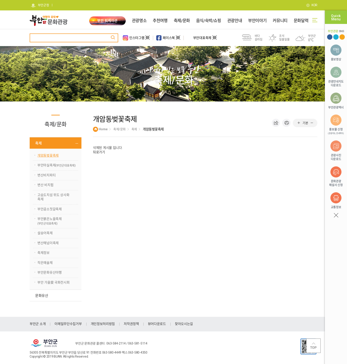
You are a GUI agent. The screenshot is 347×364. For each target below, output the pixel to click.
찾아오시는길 (184, 324)
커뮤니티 (280, 21)
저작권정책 (131, 324)
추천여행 (160, 21)
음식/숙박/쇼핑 (208, 21)
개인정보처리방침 (103, 324)
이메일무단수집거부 (68, 324)
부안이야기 (257, 21)
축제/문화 (182, 21)
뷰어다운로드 (157, 324)
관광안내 (234, 21)
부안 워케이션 (107, 21)
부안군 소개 (38, 324)
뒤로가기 (99, 152)
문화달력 (301, 21)
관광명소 (139, 21)
